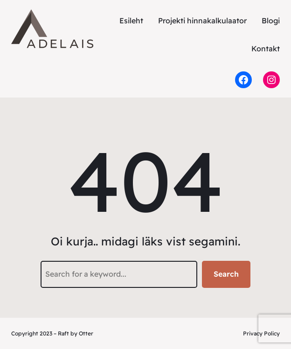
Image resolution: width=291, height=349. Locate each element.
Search (226, 274)
